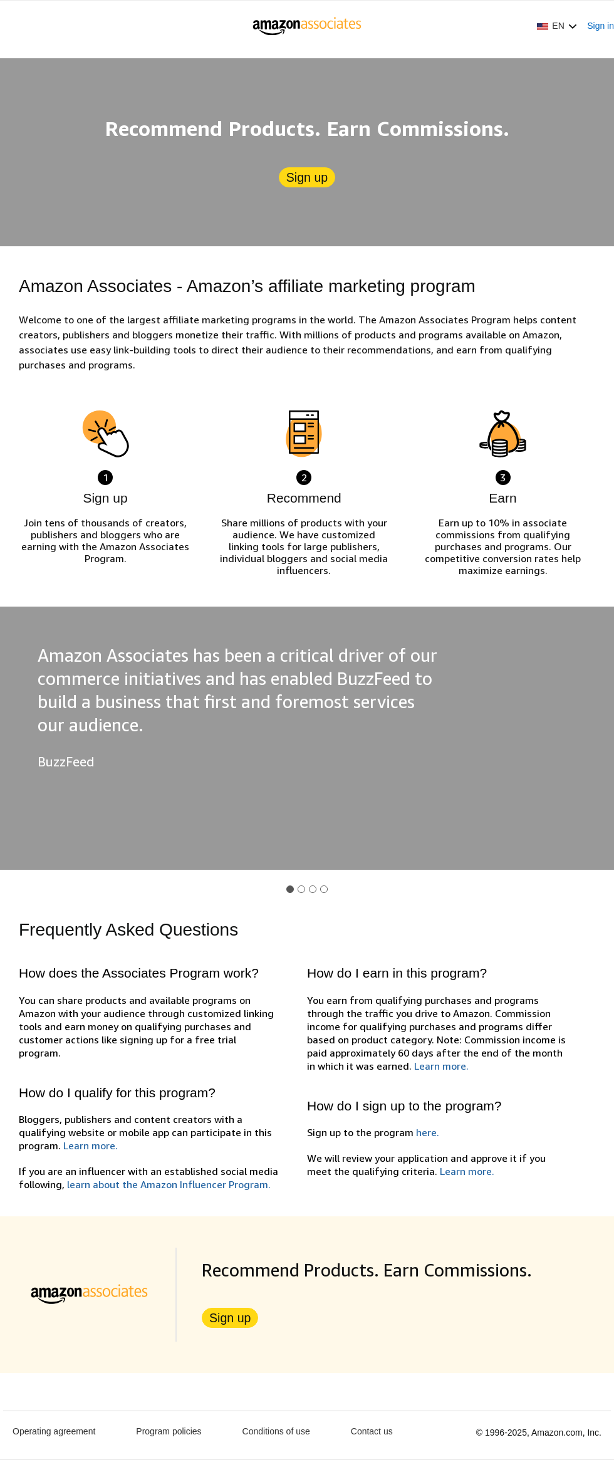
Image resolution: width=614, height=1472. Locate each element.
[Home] (307, 25)
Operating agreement (54, 1431)
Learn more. (90, 1145)
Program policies (168, 1431)
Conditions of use (276, 1431)
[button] (557, 25)
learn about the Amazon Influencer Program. (169, 1184)
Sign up (307, 177)
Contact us (372, 1431)
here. (427, 1132)
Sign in (600, 26)
